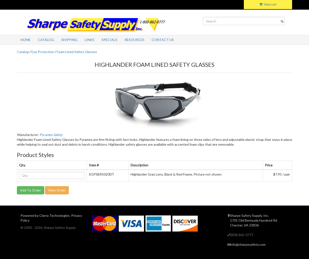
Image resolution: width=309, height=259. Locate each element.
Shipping (69, 40)
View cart (268, 4)
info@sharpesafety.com (248, 244)
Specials (109, 40)
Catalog (46, 40)
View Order (57, 190)
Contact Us (163, 40)
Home (26, 40)
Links (89, 40)
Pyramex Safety (51, 135)
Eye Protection (42, 52)
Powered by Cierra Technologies (45, 215)
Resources (134, 40)
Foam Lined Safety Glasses (77, 52)
